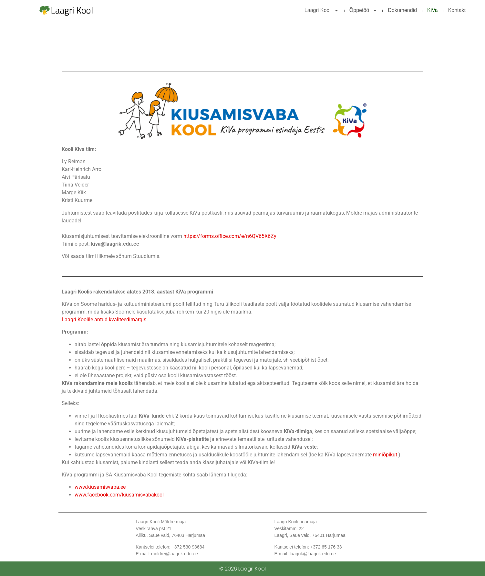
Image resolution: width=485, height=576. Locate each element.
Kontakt (457, 10)
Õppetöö (363, 10)
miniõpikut (385, 455)
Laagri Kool (321, 10)
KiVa (432, 10)
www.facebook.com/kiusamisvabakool (119, 495)
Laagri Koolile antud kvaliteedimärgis (104, 319)
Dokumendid (402, 10)
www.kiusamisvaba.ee (100, 487)
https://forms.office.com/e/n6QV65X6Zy (229, 236)
